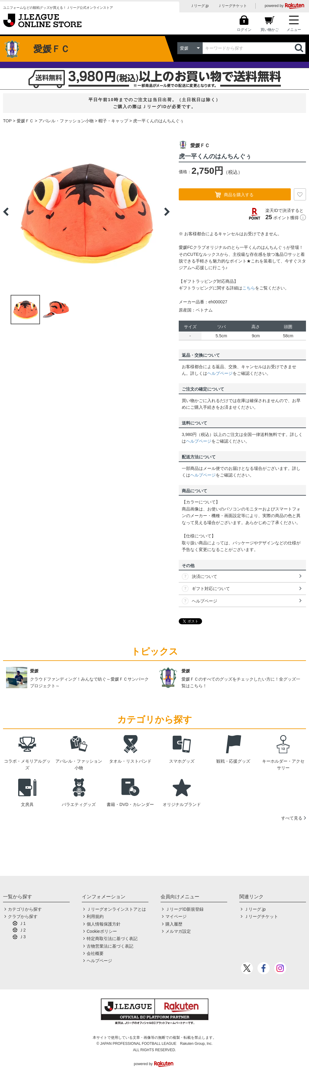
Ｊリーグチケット (232, 6)
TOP (7, 120)
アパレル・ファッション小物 (66, 120)
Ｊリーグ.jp (199, 6)
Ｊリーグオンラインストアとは (116, 909)
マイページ (176, 916)
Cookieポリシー (102, 931)
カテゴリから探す (25, 909)
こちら (248, 288)
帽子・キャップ (113, 120)
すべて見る (291, 818)
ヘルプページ (220, 373)
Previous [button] (5, 211)
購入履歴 (173, 924)
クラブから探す (23, 916)
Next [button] (167, 211)
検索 (299, 48)
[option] (86, 211)
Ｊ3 (22, 936)
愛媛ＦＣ (25, 120)
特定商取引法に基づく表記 (112, 938)
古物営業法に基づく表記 (110, 946)
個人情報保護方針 (104, 924)
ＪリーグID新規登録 (184, 909)
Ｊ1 (22, 923)
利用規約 (95, 916)
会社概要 (95, 953)
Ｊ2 (22, 930)
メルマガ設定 (178, 931)
